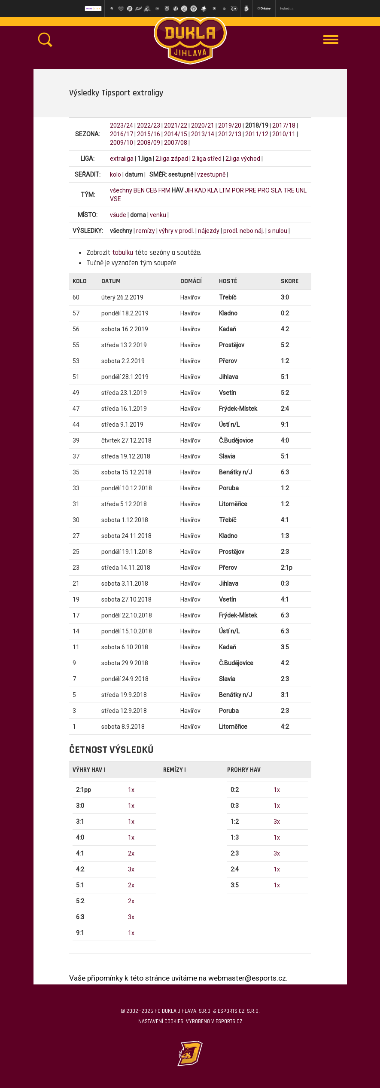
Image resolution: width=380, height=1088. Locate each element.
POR (238, 190)
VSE (115, 199)
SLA (276, 190)
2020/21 (202, 125)
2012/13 (229, 134)
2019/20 (229, 125)
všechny (121, 190)
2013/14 (202, 134)
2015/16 (148, 134)
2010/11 (283, 134)
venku (158, 214)
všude (118, 214)
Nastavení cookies (160, 1021)
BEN (139, 190)
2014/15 (175, 134)
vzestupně (211, 174)
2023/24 (121, 125)
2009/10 (121, 142)
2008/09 (148, 142)
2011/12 (256, 134)
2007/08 (175, 142)
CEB (151, 190)
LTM (225, 190)
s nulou (277, 230)
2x (131, 853)
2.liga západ (171, 158)
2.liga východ (242, 158)
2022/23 (148, 125)
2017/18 (283, 125)
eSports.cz (229, 1021)
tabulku (122, 252)
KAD (200, 190)
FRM (164, 190)
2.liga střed (207, 158)
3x (131, 869)
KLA (212, 190)
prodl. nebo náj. (243, 230)
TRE (289, 190)
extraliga (122, 158)
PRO (264, 190)
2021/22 (175, 125)
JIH (189, 190)
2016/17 (121, 134)
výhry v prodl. (176, 230)
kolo (115, 174)
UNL (301, 190)
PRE (250, 190)
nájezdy (208, 230)
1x (131, 789)
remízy (145, 230)
